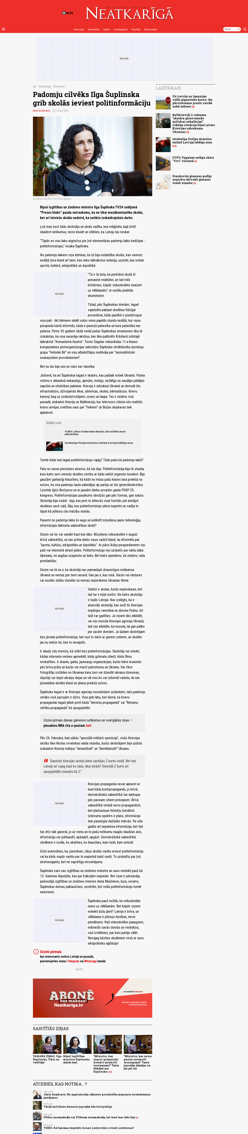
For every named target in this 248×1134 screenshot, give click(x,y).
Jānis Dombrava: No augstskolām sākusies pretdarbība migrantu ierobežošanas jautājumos (97, 1096)
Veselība (136, 29)
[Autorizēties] (244, 29)
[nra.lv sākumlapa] (67, 13)
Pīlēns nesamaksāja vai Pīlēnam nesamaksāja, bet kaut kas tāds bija (89, 1117)
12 (174, 146)
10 (110, 1072)
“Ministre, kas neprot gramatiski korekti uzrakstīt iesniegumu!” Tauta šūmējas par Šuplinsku (106, 1064)
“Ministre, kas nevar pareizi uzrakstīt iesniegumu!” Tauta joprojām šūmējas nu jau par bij (138, 1062)
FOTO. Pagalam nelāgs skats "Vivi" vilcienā (193, 159)
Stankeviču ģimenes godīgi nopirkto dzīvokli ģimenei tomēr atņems (192, 179)
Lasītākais (168, 88)
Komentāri (93, 29)
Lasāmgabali (121, 29)
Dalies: (80, 969)
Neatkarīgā (45, 86)
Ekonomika (150, 29)
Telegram (73, 961)
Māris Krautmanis (41, 110)
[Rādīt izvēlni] (3, 29)
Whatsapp (90, 961)
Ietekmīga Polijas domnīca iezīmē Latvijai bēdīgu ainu (99, 442)
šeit (88, 725)
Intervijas (79, 29)
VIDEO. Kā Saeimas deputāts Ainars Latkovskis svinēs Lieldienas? (89, 1128)
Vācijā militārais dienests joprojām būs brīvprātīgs (78, 1106)
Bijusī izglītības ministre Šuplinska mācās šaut (76, 1059)
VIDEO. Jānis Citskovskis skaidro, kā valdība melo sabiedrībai (95, 433)
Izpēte (106, 29)
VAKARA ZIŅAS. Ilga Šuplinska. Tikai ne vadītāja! (47, 1059)
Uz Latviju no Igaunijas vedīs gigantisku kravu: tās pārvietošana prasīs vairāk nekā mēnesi (192, 101)
